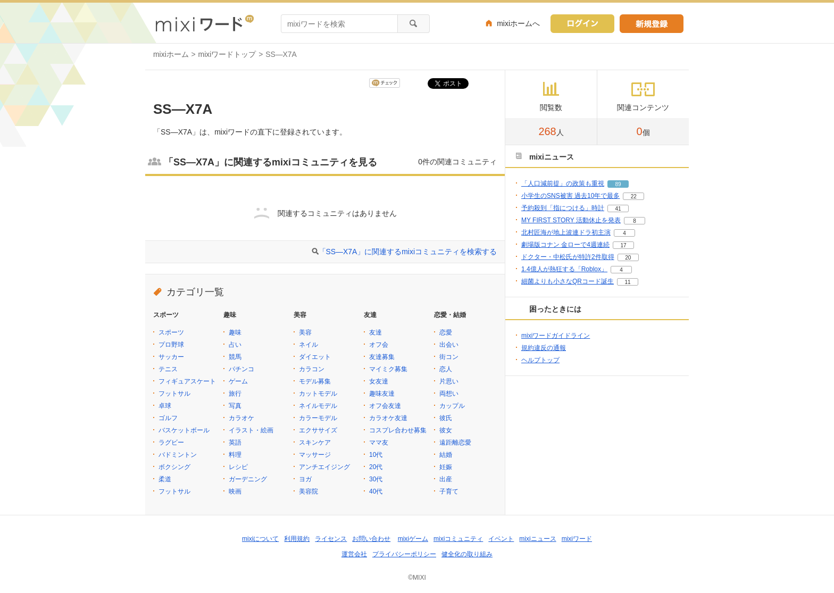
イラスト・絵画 (251, 430)
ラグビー (171, 442)
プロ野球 (171, 344)
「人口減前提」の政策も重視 (562, 183)
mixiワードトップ (227, 54)
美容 (305, 332)
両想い (448, 393)
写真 (235, 406)
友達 (375, 332)
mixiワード (577, 538)
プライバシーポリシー (404, 554)
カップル (452, 406)
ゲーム (238, 381)
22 (634, 196)
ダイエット (315, 357)
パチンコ (241, 369)
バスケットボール (184, 430)
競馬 (235, 357)
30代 (375, 479)
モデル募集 (315, 381)
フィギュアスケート (187, 381)
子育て (448, 491)
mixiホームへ (518, 23)
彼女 (445, 430)
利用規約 (297, 538)
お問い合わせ (371, 538)
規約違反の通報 (543, 348)
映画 (235, 491)
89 (618, 184)
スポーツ (171, 332)
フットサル (174, 393)
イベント (501, 538)
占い (235, 344)
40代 (375, 491)
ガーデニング (248, 479)
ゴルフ (168, 418)
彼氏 (445, 418)
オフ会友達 (385, 406)
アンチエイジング (324, 467)
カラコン (311, 369)
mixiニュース (537, 538)
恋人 (445, 369)
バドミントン (178, 454)
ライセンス (331, 538)
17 (623, 245)
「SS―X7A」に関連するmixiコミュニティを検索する (408, 251)
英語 (235, 442)
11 (627, 282)
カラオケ (241, 418)
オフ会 (378, 344)
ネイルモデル (318, 406)
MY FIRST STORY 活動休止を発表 (571, 220)
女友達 (378, 381)
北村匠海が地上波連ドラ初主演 (566, 232)
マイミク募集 (388, 369)
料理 (235, 454)
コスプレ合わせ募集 (398, 430)
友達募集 (382, 357)
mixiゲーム (413, 538)
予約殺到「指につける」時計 (562, 208)
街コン (448, 357)
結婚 (445, 454)
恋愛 (445, 332)
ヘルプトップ (540, 360)
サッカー (171, 357)
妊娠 (445, 467)
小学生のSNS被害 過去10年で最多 (570, 195)
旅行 (235, 393)
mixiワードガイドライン (555, 335)
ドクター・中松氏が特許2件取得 (567, 257)
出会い (448, 344)
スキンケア (315, 442)
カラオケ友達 (388, 418)
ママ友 (378, 442)
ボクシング (174, 467)
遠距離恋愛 (455, 442)
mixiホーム (171, 54)
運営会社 (354, 554)
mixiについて (260, 538)
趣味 (235, 332)
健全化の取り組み (467, 554)
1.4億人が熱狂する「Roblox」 (564, 269)
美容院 (308, 491)
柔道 (165, 479)
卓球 (165, 406)
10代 (375, 454)
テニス (168, 369)
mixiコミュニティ (458, 538)
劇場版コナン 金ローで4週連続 (565, 244)
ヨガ (305, 479)
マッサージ (315, 454)
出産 (445, 479)
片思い (448, 381)
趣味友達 (382, 393)
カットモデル (318, 393)
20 (628, 258)
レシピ (238, 467)
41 (618, 209)
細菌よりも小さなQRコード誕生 (567, 281)
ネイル (308, 344)
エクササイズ (318, 430)
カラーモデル (318, 418)
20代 (375, 467)
